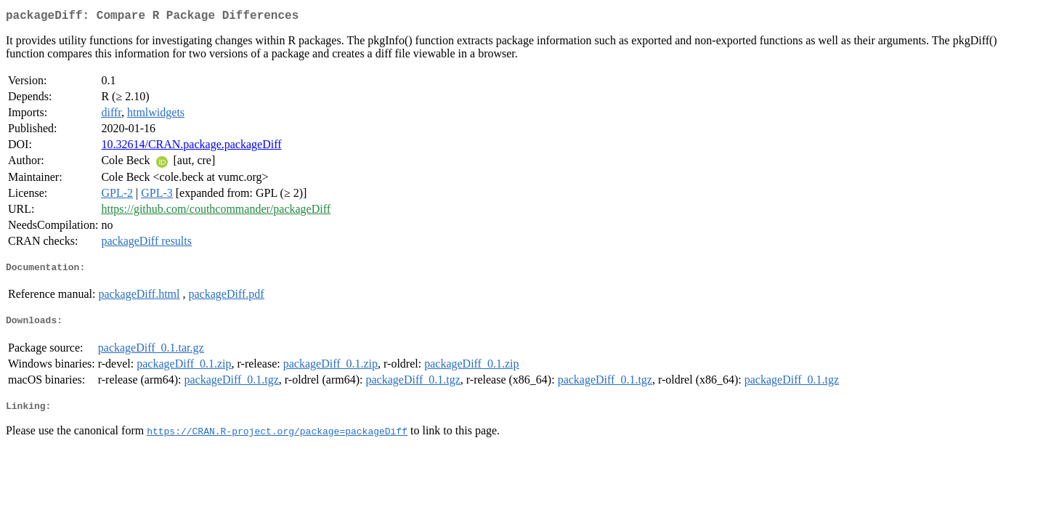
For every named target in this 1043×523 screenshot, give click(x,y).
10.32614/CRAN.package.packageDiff (191, 147)
